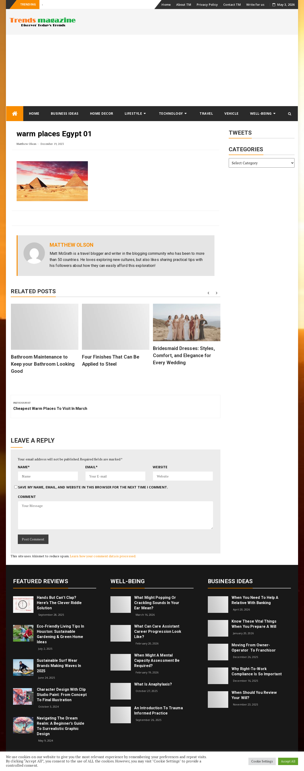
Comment (27, 496)
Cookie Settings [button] (262, 761)
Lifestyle (133, 113)
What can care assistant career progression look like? (157, 631)
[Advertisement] (152, 70)
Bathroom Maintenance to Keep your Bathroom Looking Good (43, 364)
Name (24, 467)
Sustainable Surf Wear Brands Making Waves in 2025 (59, 665)
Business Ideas (65, 113)
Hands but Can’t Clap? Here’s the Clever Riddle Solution (59, 602)
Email (91, 467)
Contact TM (232, 4)
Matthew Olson (26, 144)
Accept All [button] (288, 761)
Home (166, 4)
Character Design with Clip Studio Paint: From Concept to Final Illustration (62, 694)
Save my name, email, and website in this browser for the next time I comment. (93, 487)
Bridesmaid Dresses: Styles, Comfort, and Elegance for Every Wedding (184, 355)
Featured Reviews (40, 581)
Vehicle (231, 113)
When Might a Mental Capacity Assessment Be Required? (157, 660)
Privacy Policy (207, 4)
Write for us (255, 4)
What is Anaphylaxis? (153, 684)
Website (160, 467)
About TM (183, 4)
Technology (171, 113)
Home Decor (101, 113)
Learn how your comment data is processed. (103, 556)
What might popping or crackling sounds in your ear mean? (156, 602)
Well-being (261, 113)
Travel (206, 113)
